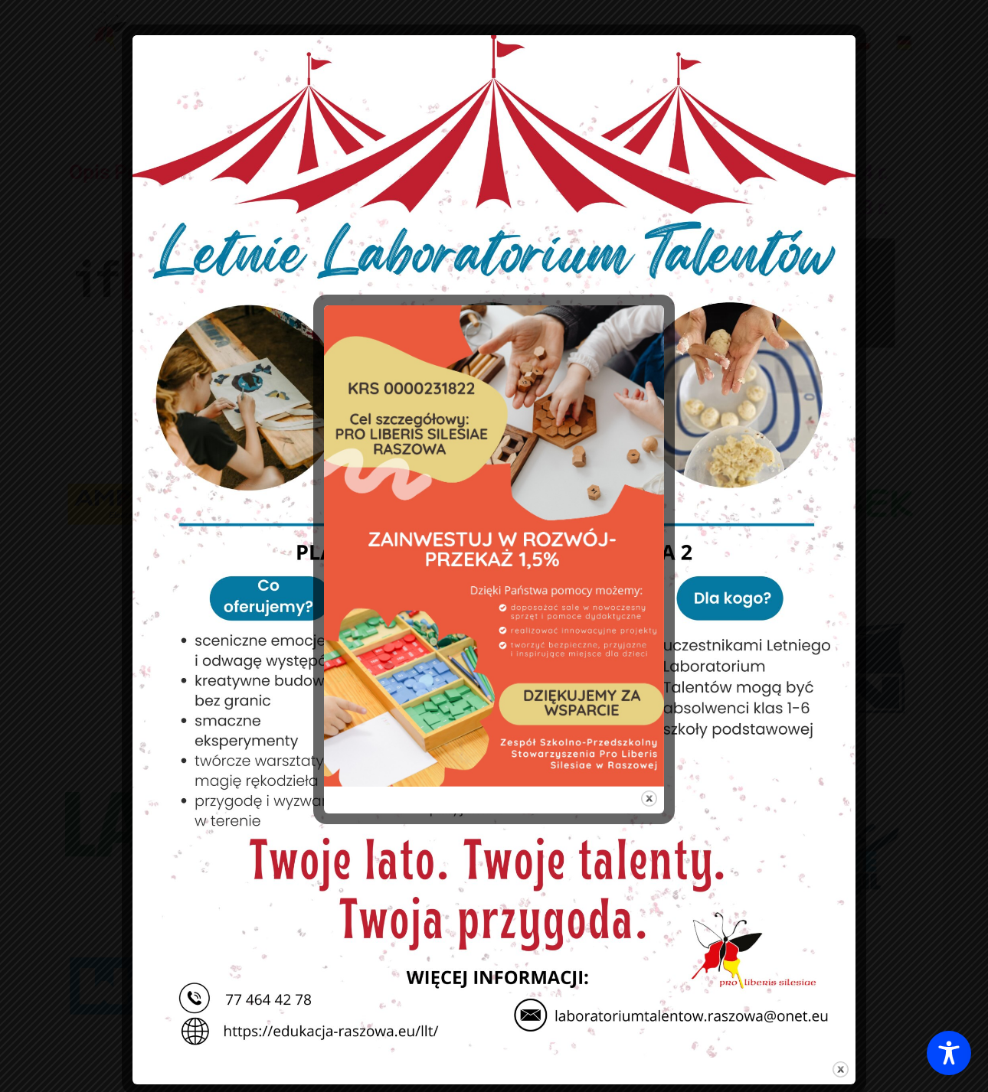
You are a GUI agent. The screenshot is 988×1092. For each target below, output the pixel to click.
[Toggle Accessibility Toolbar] (949, 1053)
